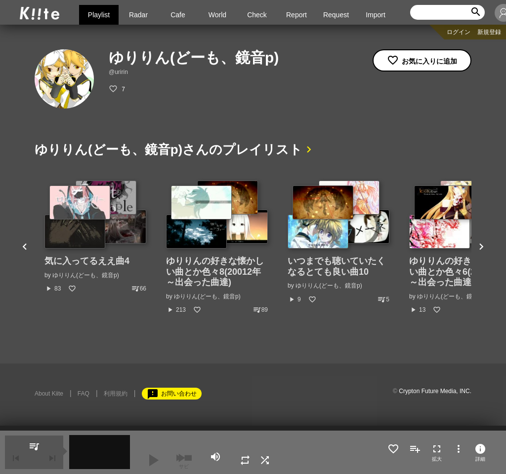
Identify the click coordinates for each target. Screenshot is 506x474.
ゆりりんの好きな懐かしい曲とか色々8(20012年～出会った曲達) (215, 271)
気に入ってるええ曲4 (86, 261)
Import (375, 15)
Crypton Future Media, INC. (435, 391)
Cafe (177, 15)
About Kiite (49, 393)
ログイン (458, 32)
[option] (95, 237)
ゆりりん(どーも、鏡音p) (85, 275)
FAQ (83, 393)
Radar (138, 15)
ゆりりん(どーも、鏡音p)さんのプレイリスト (168, 149)
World (217, 15)
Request (336, 15)
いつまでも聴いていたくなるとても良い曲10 (336, 266)
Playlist (99, 15)
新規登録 (489, 32)
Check (257, 15)
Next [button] (481, 247)
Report (296, 15)
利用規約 (115, 393)
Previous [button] (25, 247)
